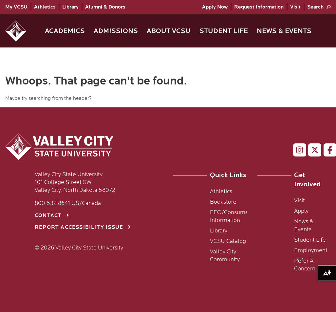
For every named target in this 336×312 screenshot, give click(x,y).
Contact (48, 215)
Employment (310, 250)
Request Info (259, 7)
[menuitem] (18, 7)
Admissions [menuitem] (116, 31)
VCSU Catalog (228, 241)
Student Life (310, 240)
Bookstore (223, 202)
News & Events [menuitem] (284, 31)
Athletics (45, 7)
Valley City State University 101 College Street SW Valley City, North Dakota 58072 (75, 182)
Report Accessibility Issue (79, 227)
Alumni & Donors (105, 7)
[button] (21, 30)
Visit (295, 7)
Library (70, 7)
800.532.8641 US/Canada (68, 203)
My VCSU (16, 7)
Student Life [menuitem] (223, 31)
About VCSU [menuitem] (169, 31)
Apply (215, 7)
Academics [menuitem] (65, 31)
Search (315, 7)
